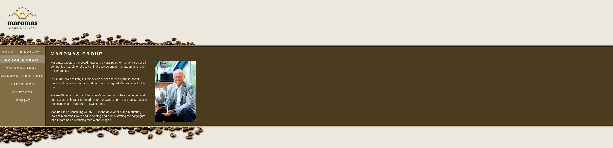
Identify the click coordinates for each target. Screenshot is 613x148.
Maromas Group (22, 59)
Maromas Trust (22, 68)
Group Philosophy (22, 51)
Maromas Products (22, 76)
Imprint (22, 100)
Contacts (22, 92)
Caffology (22, 84)
